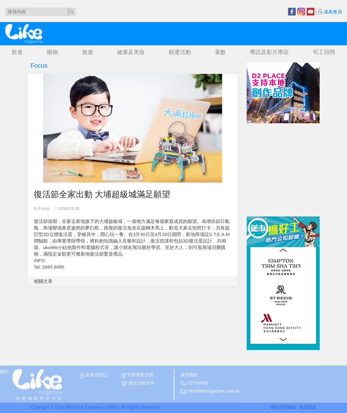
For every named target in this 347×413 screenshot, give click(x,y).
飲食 (17, 52)
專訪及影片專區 (269, 52)
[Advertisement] (293, 162)
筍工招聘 (324, 52)
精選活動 (180, 52)
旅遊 (87, 52)
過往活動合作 (137, 383)
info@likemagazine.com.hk (210, 391)
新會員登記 (93, 375)
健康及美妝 (131, 52)
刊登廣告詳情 (137, 375)
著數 (220, 52)
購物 (52, 52)
